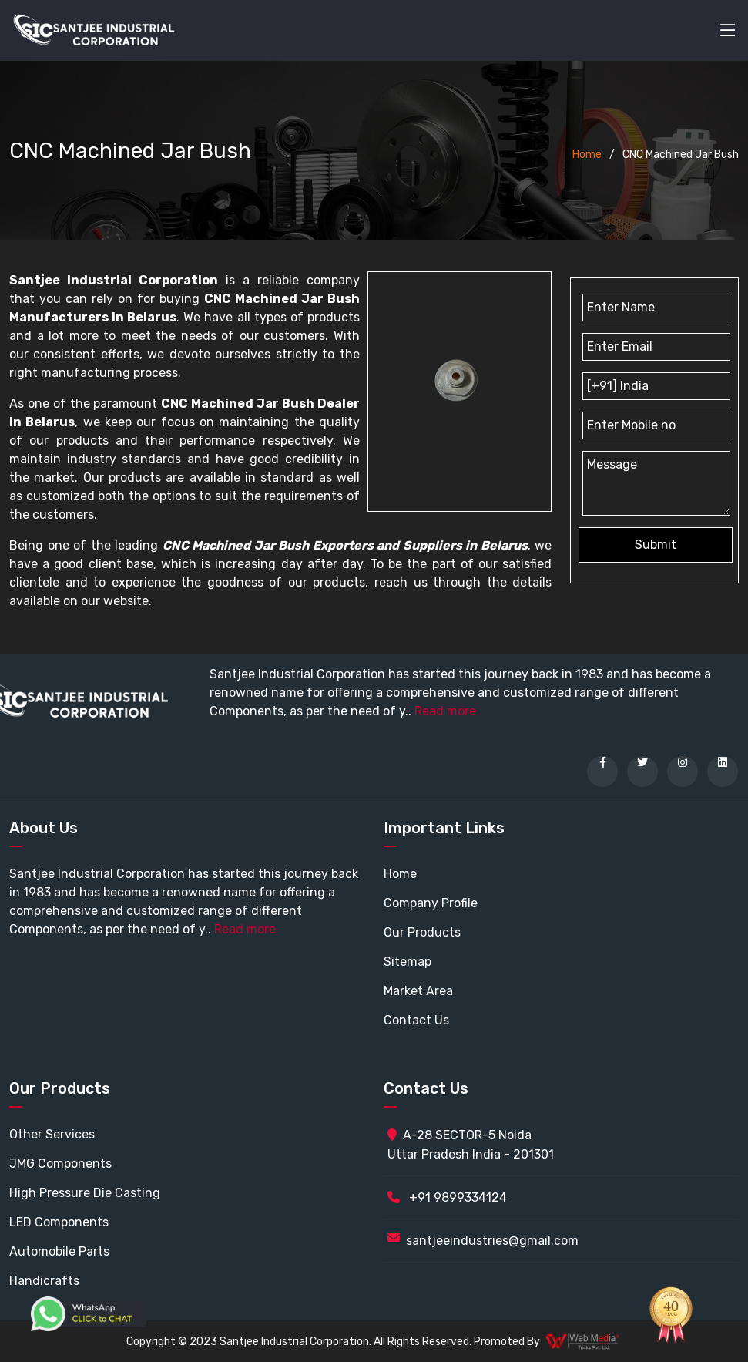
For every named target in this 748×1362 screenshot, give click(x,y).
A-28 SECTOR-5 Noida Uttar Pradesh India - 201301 (470, 1145)
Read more (445, 711)
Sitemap (407, 961)
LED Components (59, 1222)
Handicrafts (44, 1280)
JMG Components (60, 1163)
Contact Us (416, 1020)
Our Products (422, 932)
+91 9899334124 (447, 1197)
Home (587, 154)
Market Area (418, 991)
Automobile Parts (59, 1251)
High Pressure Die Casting (84, 1192)
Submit (655, 544)
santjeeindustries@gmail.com (492, 1240)
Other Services (52, 1134)
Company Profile (431, 903)
